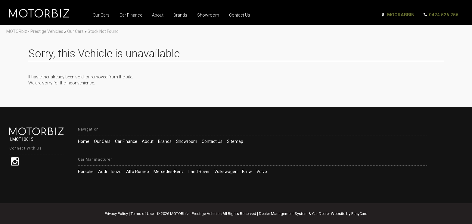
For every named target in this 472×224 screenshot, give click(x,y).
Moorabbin (401, 14)
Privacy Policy (117, 213)
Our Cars (101, 15)
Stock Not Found (103, 31)
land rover (199, 171)
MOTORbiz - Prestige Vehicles (34, 31)
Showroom (208, 15)
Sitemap (235, 141)
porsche (86, 171)
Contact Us (239, 15)
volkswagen (226, 171)
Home (83, 141)
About (157, 15)
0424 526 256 (443, 14)
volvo (261, 171)
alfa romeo (137, 171)
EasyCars (359, 213)
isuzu (116, 171)
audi (102, 171)
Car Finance (131, 15)
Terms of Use (143, 213)
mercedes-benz (169, 171)
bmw (247, 171)
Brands (180, 15)
